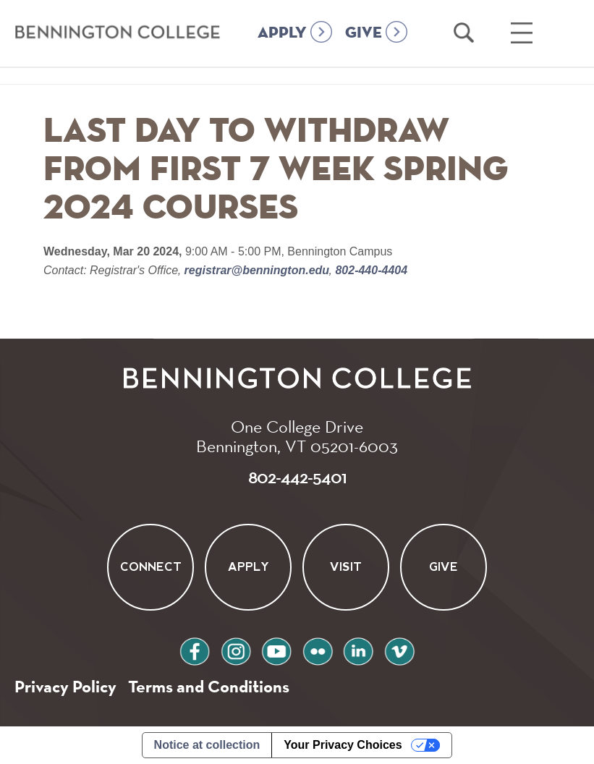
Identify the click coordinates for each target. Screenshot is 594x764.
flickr (318, 649)
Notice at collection (207, 745)
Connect (151, 567)
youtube (276, 649)
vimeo (399, 649)
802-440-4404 (369, 270)
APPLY (282, 33)
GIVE (363, 33)
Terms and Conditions (208, 686)
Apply (248, 567)
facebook (195, 649)
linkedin (358, 649)
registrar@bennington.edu (256, 270)
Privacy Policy (65, 686)
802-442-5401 (297, 477)
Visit (346, 567)
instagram (236, 649)
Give (443, 567)
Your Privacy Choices (343, 745)
